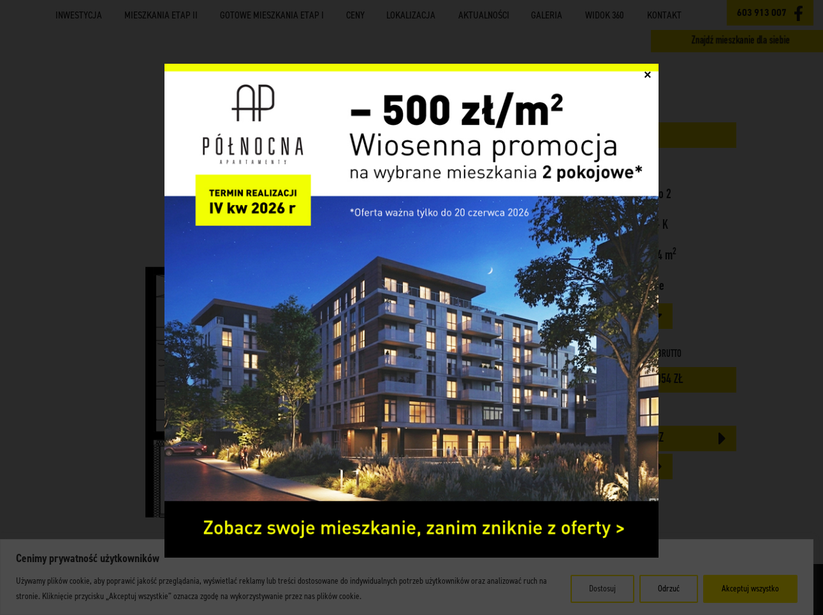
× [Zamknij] (648, 80)
